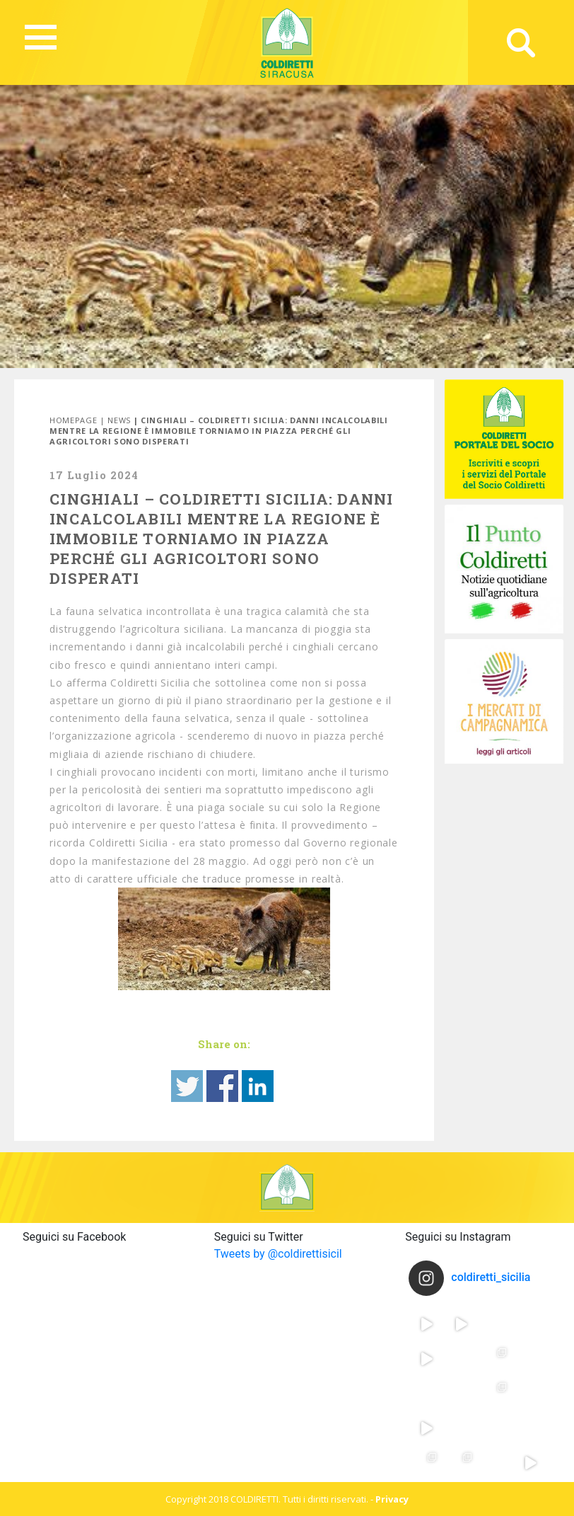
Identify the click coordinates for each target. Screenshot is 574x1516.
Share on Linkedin (258, 1086)
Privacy (392, 1499)
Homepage (73, 420)
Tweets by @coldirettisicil (278, 1254)
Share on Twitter (187, 1086)
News (119, 420)
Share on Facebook (222, 1086)
